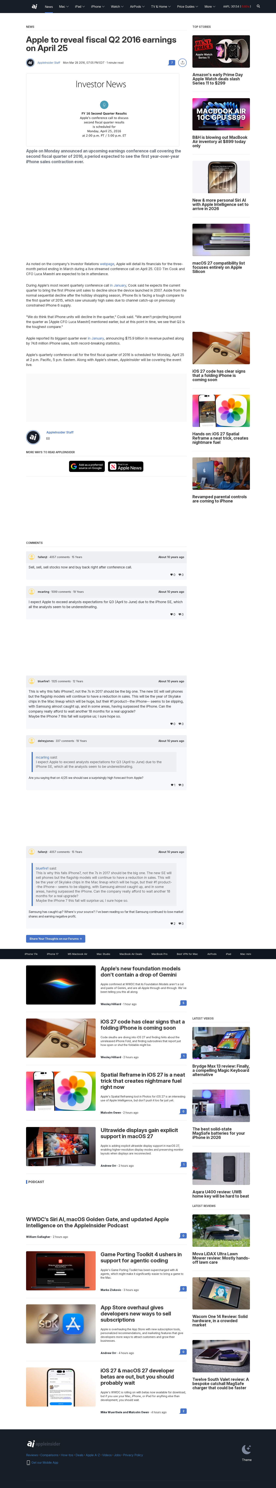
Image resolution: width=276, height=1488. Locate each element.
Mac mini (245, 953)
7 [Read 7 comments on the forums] (172, 62)
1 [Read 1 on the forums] (183, 1056)
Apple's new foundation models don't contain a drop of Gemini (141, 971)
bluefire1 (44, 681)
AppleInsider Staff (49, 62)
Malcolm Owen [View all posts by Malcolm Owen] (111, 1112)
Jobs (117, 1455)
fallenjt (43, 557)
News (49, 7)
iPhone (98, 6)
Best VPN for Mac (187, 953)
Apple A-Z (93, 1455)
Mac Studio (103, 953)
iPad (80, 6)
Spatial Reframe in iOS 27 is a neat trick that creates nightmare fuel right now (143, 1080)
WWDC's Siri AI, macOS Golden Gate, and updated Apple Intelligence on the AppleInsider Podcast (97, 1222)
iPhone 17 (52, 953)
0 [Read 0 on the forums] (183, 1111)
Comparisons (49, 1455)
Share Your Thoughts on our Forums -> (56, 938)
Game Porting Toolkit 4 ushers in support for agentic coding (141, 1257)
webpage (107, 264)
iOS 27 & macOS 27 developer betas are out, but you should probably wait (137, 1376)
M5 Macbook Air (77, 953)
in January (118, 285)
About (171, 557)
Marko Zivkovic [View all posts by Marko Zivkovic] (111, 1290)
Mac (64, 6)
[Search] (258, 6)
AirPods (137, 6)
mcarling (44, 591)
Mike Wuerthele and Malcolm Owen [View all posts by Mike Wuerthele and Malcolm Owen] (125, 1412)
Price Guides (187, 6)
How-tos (67, 1455)
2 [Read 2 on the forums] (183, 1411)
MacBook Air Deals (131, 953)
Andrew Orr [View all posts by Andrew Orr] (108, 1165)
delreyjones (46, 740)
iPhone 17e (31, 953)
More (210, 6)
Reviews (32, 1455)
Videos (107, 1455)
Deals (79, 1455)
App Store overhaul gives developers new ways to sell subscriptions (136, 1313)
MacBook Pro (160, 953)
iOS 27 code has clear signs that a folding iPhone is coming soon (143, 1024)
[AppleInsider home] (34, 6)
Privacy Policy (133, 1455)
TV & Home (161, 6)
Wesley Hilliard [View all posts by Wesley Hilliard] (111, 1004)
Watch (117, 6)
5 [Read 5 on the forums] (183, 1003)
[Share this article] (182, 62)
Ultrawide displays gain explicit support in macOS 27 (139, 1133)
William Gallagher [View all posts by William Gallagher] (38, 1236)
